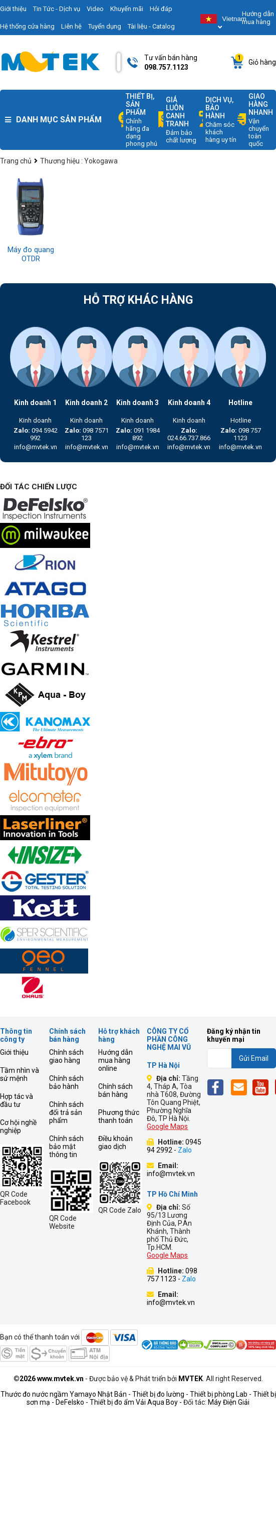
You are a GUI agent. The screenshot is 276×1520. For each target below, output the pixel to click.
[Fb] (218, 1087)
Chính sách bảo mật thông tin (66, 1146)
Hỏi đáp (161, 9)
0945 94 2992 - (174, 1146)
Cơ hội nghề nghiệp (18, 1126)
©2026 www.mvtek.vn (49, 1379)
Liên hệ (71, 26)
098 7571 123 (87, 434)
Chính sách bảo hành (66, 1082)
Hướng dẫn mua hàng (258, 18)
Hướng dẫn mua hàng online (115, 1060)
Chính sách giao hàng (66, 1056)
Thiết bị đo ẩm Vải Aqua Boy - (136, 1402)
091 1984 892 (138, 434)
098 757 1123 (240, 434)
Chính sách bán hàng (115, 1090)
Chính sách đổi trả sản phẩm (66, 1112)
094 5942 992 (36, 434)
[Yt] (263, 1087)
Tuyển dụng (104, 26)
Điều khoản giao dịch (115, 1142)
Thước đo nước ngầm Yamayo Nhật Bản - (66, 1394)
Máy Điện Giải (228, 1402)
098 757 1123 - (172, 1275)
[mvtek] (138, 509)
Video (95, 9)
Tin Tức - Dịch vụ (56, 9)
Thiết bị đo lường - (160, 1394)
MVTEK (190, 1379)
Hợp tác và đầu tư (16, 1100)
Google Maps (167, 1126)
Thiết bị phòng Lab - (220, 1394)
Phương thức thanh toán (118, 1116)
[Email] (240, 1087)
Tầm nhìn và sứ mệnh (19, 1074)
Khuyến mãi (126, 9)
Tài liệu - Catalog (151, 26)
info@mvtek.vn (35, 447)
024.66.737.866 (188, 434)
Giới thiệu (14, 1052)
